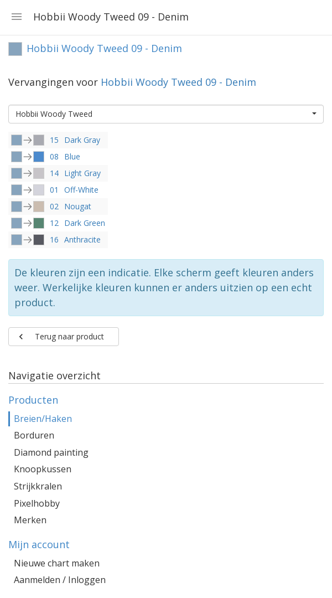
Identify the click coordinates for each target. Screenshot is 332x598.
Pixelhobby (37, 503)
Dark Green (84, 223)
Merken (30, 520)
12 (54, 223)
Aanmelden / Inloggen (60, 580)
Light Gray (82, 173)
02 (54, 206)
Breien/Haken (43, 419)
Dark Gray (82, 140)
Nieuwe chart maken (57, 563)
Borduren (34, 435)
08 (54, 156)
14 (54, 173)
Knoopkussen (42, 469)
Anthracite (82, 239)
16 (54, 239)
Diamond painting (51, 452)
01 (54, 189)
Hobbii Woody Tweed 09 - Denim (178, 82)
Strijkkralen (38, 486)
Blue (72, 156)
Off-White (81, 189)
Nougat (77, 206)
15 (54, 140)
